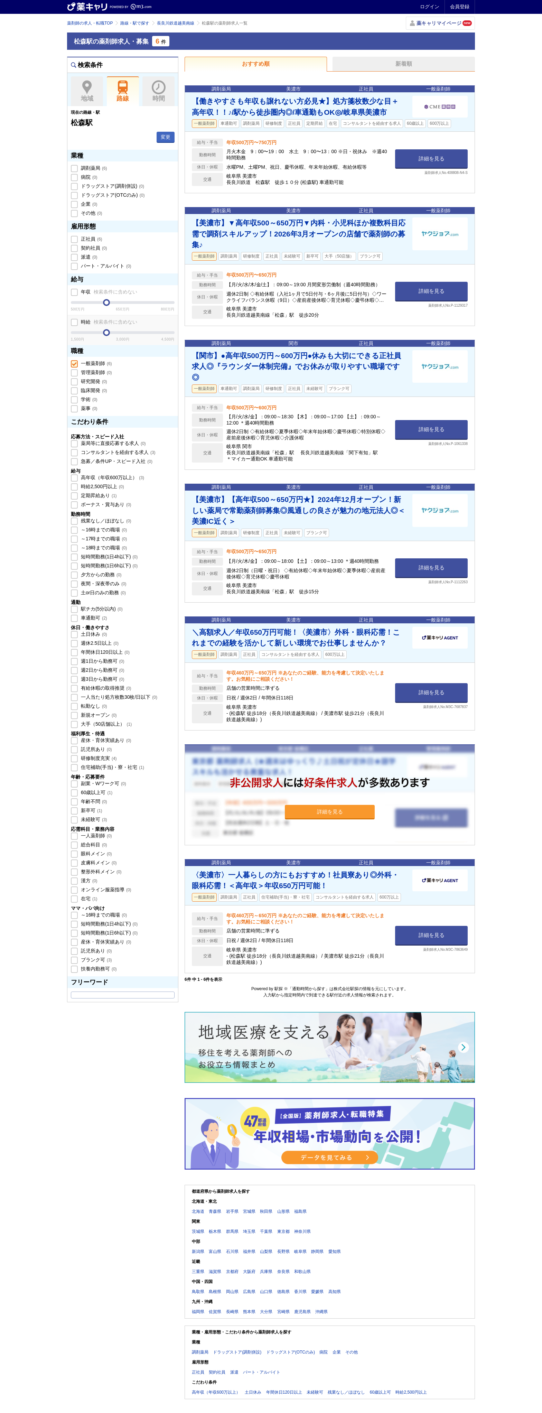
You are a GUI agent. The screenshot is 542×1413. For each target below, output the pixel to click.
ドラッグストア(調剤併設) (112, 186)
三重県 (198, 1271)
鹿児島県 (302, 1311)
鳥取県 (198, 1291)
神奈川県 (302, 1231)
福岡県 (198, 1311)
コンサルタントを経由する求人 (118, 452)
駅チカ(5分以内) (101, 609)
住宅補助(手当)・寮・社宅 (112, 767)
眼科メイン (96, 853)
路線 (123, 91)
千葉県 (266, 1231)
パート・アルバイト (105, 266)
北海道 (198, 1211)
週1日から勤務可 (102, 661)
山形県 (283, 1211)
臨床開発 (93, 390)
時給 (108, 322)
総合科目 (93, 844)
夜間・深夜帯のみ (103, 583)
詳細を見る (432, 158)
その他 (91, 213)
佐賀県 (215, 1311)
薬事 (88, 408)
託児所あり (96, 749)
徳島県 (283, 1291)
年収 (108, 292)
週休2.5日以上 (99, 643)
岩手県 (232, 1211)
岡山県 (232, 1291)
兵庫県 (266, 1271)
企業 (88, 204)
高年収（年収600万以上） (112, 477)
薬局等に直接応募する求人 (113, 443)
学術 (88, 399)
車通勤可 (93, 618)
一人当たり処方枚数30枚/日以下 (118, 697)
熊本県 (249, 1311)
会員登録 (459, 6)
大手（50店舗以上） (106, 724)
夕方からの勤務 (101, 574)
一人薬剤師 (96, 835)
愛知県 (334, 1251)
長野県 (283, 1251)
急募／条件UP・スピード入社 (116, 461)
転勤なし (93, 706)
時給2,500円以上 (102, 486)
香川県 (300, 1291)
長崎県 (232, 1311)
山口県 (266, 1291)
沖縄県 (321, 1311)
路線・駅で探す (134, 23)
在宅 (88, 898)
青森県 (215, 1211)
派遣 (88, 257)
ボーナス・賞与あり (105, 504)
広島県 (249, 1291)
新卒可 (91, 810)
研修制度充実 (98, 758)
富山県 (215, 1251)
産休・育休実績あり (105, 740)
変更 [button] (165, 137)
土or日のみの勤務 (103, 592)
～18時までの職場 (103, 547)
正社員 (91, 239)
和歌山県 (302, 1271)
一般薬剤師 (96, 363)
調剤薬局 (93, 168)
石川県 (232, 1251)
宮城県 (249, 1211)
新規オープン (98, 715)
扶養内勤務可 (98, 969)
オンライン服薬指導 (105, 889)
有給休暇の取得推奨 (105, 688)
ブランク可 (96, 960)
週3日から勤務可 (102, 679)
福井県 (249, 1251)
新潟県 (198, 1251)
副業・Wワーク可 (103, 783)
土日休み (93, 634)
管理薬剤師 (96, 372)
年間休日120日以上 (105, 652)
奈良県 (283, 1271)
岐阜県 (300, 1251)
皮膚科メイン (98, 862)
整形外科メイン (101, 871)
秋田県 (266, 1211)
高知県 (334, 1291)
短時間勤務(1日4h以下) (109, 556)
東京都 (283, 1231)
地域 (87, 91)
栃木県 (215, 1231)
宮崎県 (283, 1311)
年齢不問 (93, 801)
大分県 (266, 1311)
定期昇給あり (98, 495)
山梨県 (266, 1251)
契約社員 (93, 248)
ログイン (429, 6)
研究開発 (93, 381)
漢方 (88, 880)
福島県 (300, 1211)
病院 (88, 177)
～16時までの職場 (103, 529)
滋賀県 (215, 1271)
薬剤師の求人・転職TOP (90, 23)
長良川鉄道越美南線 (175, 23)
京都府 (232, 1271)
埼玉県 (249, 1231)
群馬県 (232, 1231)
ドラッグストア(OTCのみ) (112, 195)
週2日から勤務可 (102, 670)
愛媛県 (317, 1291)
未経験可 (93, 819)
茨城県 (198, 1231)
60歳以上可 (96, 792)
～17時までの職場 (103, 538)
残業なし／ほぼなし (105, 520)
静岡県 (317, 1251)
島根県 (215, 1291)
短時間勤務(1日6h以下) (109, 565)
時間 (158, 91)
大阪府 (249, 1271)
